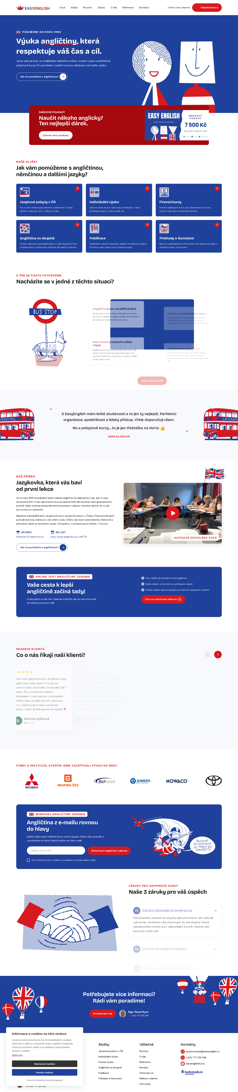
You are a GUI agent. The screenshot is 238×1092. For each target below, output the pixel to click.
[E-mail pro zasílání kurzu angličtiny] (56, 851)
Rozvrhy (87, 7)
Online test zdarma (179, 7)
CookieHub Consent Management (49, 1080)
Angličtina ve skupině (110, 1067)
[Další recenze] (218, 655)
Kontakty (144, 7)
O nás (114, 7)
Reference (145, 1062)
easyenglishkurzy (193, 1064)
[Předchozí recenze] (208, 655)
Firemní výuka (106, 1062)
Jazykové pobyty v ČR (111, 1051)
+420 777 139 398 (193, 1058)
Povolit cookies (61, 1072)
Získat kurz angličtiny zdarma (109, 850)
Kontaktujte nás (102, 1013)
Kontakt (143, 1067)
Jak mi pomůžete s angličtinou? (43, 76)
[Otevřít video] (173, 513)
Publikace (104, 1073)
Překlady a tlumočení (110, 1078)
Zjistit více (17, 1063)
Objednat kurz (207, 7)
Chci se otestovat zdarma (163, 599)
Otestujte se (146, 1073)
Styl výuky (145, 1084)
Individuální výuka (108, 1056)
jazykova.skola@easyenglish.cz (200, 1052)
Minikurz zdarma (148, 1078)
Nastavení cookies (27, 1072)
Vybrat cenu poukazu (56, 135)
